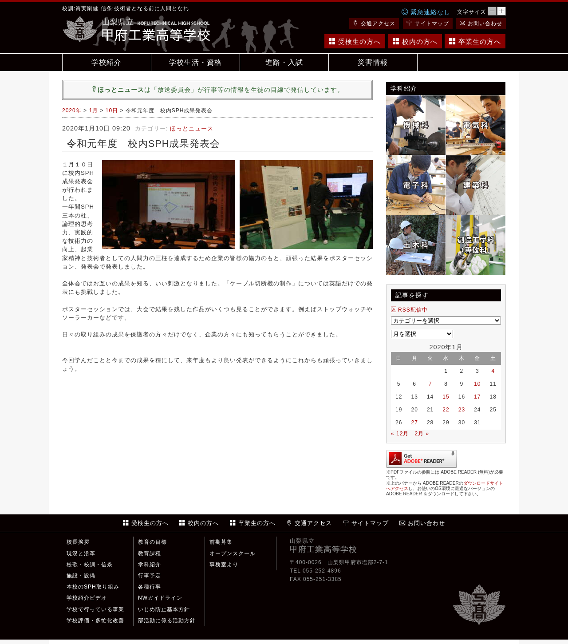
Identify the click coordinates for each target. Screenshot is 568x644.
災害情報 (373, 62)
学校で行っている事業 (95, 609)
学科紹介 (149, 564)
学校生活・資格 (195, 62)
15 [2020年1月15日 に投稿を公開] (445, 397)
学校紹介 (106, 62)
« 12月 (400, 434)
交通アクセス (374, 23)
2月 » (421, 434)
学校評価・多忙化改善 (95, 620)
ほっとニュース (191, 128)
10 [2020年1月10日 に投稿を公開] (477, 384)
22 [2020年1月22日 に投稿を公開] (445, 410)
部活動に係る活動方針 (167, 620)
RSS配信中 (409, 310)
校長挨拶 (78, 542)
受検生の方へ (355, 41)
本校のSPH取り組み (93, 587)
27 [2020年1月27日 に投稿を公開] (414, 422)
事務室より (223, 564)
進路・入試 (284, 62)
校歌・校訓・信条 (90, 564)
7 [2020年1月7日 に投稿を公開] (430, 384)
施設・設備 (81, 576)
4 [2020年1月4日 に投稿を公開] (493, 371)
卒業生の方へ (475, 41)
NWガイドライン (160, 598)
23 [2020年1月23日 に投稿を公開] (461, 410)
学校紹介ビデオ (87, 598)
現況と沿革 (81, 553)
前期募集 (221, 542)
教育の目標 (152, 542)
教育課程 (149, 553)
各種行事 (149, 587)
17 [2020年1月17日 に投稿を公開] (477, 397)
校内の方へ (415, 41)
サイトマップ (427, 23)
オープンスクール (232, 553)
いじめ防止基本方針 (164, 609)
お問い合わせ (481, 23)
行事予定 (149, 576)
